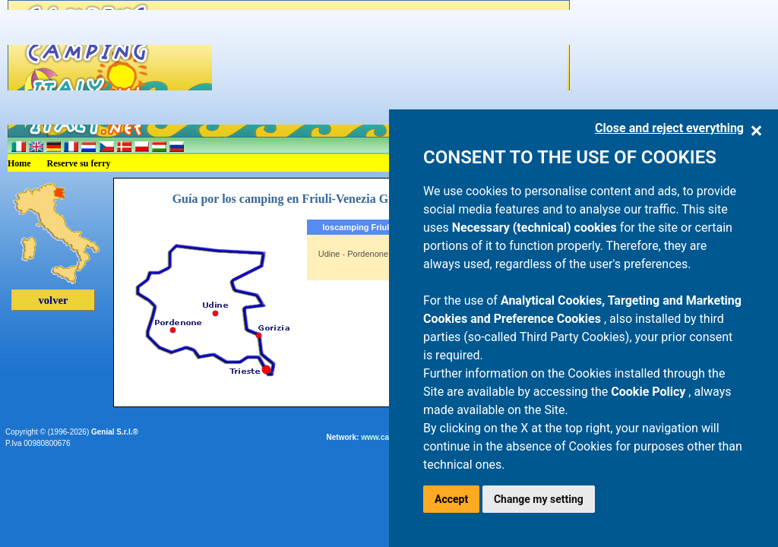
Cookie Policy (649, 391)
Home (19, 163)
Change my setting (539, 499)
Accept (451, 499)
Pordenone (367, 253)
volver (53, 300)
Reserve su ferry (79, 163)
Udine (329, 253)
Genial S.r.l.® (114, 432)
